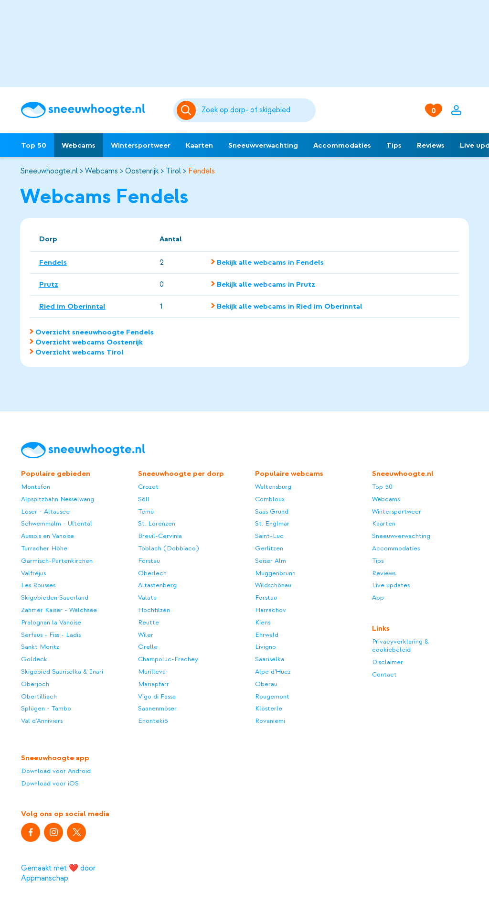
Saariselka (269, 659)
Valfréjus (33, 573)
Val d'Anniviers (42, 721)
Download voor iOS (50, 783)
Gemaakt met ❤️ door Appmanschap (58, 873)
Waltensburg (273, 487)
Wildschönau (273, 585)
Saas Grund (271, 511)
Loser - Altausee (45, 511)
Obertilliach (39, 696)
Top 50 (33, 145)
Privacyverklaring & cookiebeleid (400, 645)
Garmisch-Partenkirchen (57, 561)
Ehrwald (266, 635)
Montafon (35, 487)
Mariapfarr (153, 684)
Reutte (148, 622)
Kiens (262, 622)
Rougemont (272, 696)
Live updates (391, 585)
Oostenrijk (142, 171)
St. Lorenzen (156, 523)
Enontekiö (153, 721)
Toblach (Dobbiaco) (168, 548)
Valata (147, 597)
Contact (384, 674)
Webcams (79, 145)
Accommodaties (342, 145)
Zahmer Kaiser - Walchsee (59, 610)
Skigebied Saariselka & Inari (62, 671)
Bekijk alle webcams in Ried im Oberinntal (289, 306)
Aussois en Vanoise (47, 536)
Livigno (265, 647)
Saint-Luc (269, 536)
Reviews (431, 145)
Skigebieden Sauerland (54, 597)
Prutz (48, 284)
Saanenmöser (157, 708)
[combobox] (257, 110)
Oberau (266, 684)
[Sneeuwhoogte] (92, 110)
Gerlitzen (269, 548)
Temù (146, 511)
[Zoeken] (257, 110)
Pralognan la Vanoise (51, 622)
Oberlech (152, 573)
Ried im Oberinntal (72, 306)
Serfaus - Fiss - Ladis (51, 635)
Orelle (148, 647)
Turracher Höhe (44, 548)
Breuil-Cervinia (160, 536)
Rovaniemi (270, 721)
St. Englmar (272, 523)
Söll (143, 499)
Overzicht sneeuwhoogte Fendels (94, 332)
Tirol (173, 171)
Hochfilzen (154, 610)
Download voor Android (56, 771)
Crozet (148, 487)
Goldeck (34, 659)
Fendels (201, 171)
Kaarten (199, 145)
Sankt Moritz (40, 647)
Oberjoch (35, 684)
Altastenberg (157, 585)
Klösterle (268, 708)
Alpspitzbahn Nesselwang (57, 499)
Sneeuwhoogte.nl (49, 171)
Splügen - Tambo (46, 708)
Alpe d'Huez (273, 671)
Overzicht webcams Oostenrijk (89, 342)
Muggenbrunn (275, 573)
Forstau (149, 561)
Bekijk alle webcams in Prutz (266, 284)
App (378, 597)
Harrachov (270, 610)
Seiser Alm (270, 561)
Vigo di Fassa (157, 696)
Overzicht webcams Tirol (79, 352)
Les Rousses (38, 585)
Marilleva (152, 671)
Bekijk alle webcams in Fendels (270, 262)
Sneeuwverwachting (263, 145)
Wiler (145, 635)
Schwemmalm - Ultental (56, 523)
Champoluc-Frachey (168, 659)
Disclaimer (387, 662)
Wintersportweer (140, 145)
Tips (394, 145)
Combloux (270, 499)
